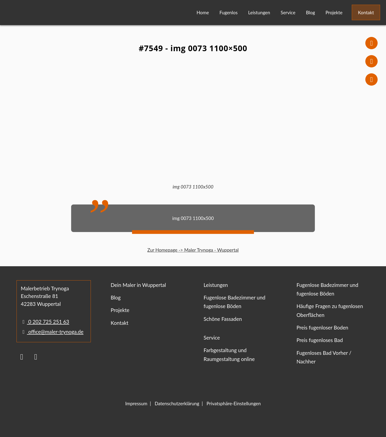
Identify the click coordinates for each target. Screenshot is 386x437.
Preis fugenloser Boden (322, 327)
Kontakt (366, 12)
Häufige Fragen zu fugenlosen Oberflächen (329, 310)
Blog (310, 12)
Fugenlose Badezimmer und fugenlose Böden (234, 301)
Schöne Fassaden (223, 319)
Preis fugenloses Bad (319, 340)
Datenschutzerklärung (177, 403)
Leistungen (259, 12)
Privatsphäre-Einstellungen (234, 403)
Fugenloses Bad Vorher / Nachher (323, 357)
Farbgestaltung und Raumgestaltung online (229, 354)
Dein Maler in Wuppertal (138, 285)
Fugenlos (228, 12)
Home (203, 12)
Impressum (136, 403)
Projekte (333, 12)
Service (288, 12)
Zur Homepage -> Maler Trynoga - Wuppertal (193, 250)
